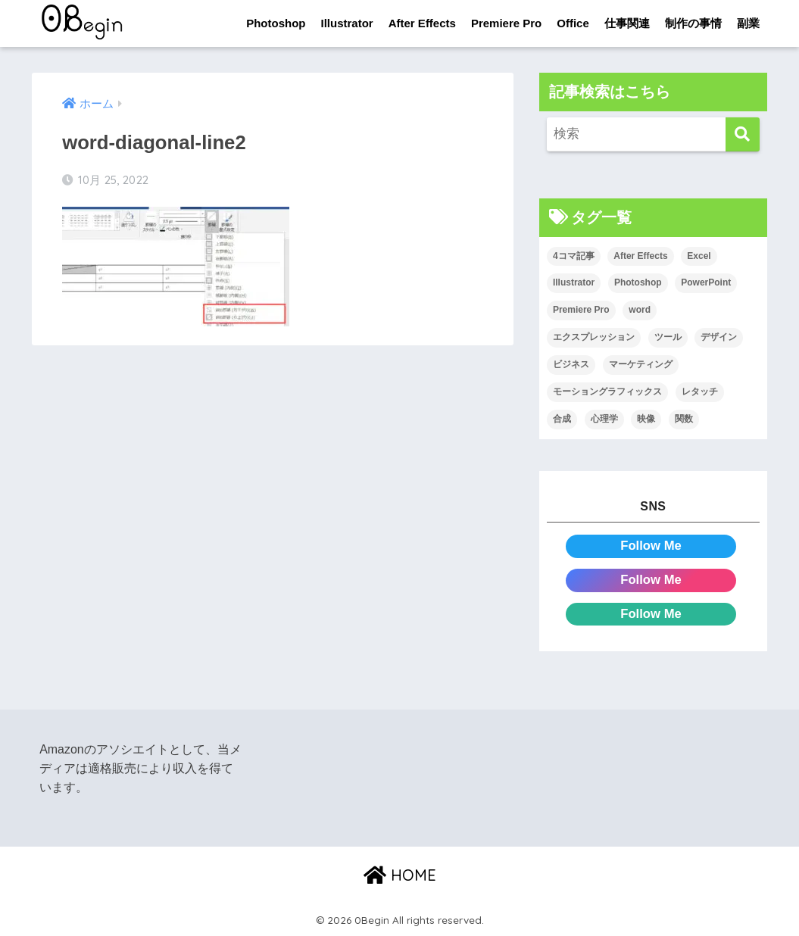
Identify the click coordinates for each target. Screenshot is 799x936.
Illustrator (347, 23)
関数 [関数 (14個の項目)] (684, 418)
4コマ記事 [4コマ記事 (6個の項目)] (574, 256)
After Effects (422, 23)
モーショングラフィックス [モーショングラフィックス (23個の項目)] (607, 391)
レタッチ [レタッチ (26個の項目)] (700, 391)
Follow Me (651, 545)
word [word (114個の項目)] (640, 310)
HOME (400, 875)
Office (573, 23)
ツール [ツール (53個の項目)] (668, 337)
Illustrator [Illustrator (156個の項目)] (574, 283)
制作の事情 (693, 23)
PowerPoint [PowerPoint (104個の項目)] (706, 283)
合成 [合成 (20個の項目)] (562, 418)
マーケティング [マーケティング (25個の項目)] (641, 364)
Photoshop (275, 23)
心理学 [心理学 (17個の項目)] (604, 418)
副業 (748, 23)
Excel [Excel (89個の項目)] (698, 256)
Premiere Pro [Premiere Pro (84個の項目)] (581, 310)
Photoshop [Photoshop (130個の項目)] (638, 283)
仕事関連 (627, 23)
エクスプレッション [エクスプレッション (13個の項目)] (594, 337)
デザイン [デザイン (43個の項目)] (719, 337)
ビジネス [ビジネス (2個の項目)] (571, 364)
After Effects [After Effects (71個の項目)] (640, 256)
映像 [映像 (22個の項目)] (646, 418)
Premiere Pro (506, 23)
